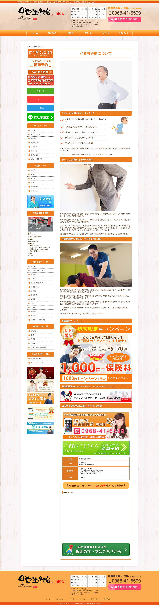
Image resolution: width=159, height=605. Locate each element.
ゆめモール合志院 (37, 270)
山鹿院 (33, 278)
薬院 (32, 335)
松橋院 (33, 274)
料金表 (70, 33)
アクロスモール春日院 (38, 347)
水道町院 (34, 315)
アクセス (88, 33)
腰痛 (32, 182)
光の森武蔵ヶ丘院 (37, 283)
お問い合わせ (124, 33)
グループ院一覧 (36, 159)
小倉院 (33, 343)
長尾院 (33, 339)
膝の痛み (34, 191)
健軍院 (33, 299)
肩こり (33, 178)
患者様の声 (35, 142)
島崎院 (33, 311)
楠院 (32, 303)
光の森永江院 (35, 287)
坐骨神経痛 (35, 187)
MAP (34, 19)
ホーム (35, 33)
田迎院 (33, 307)
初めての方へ (53, 33)
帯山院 (33, 266)
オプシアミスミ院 (37, 363)
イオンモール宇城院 (38, 320)
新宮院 (33, 331)
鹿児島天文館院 (36, 358)
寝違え (33, 174)
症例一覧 (106, 33)
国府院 (33, 291)
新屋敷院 (34, 295)
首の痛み (34, 170)
